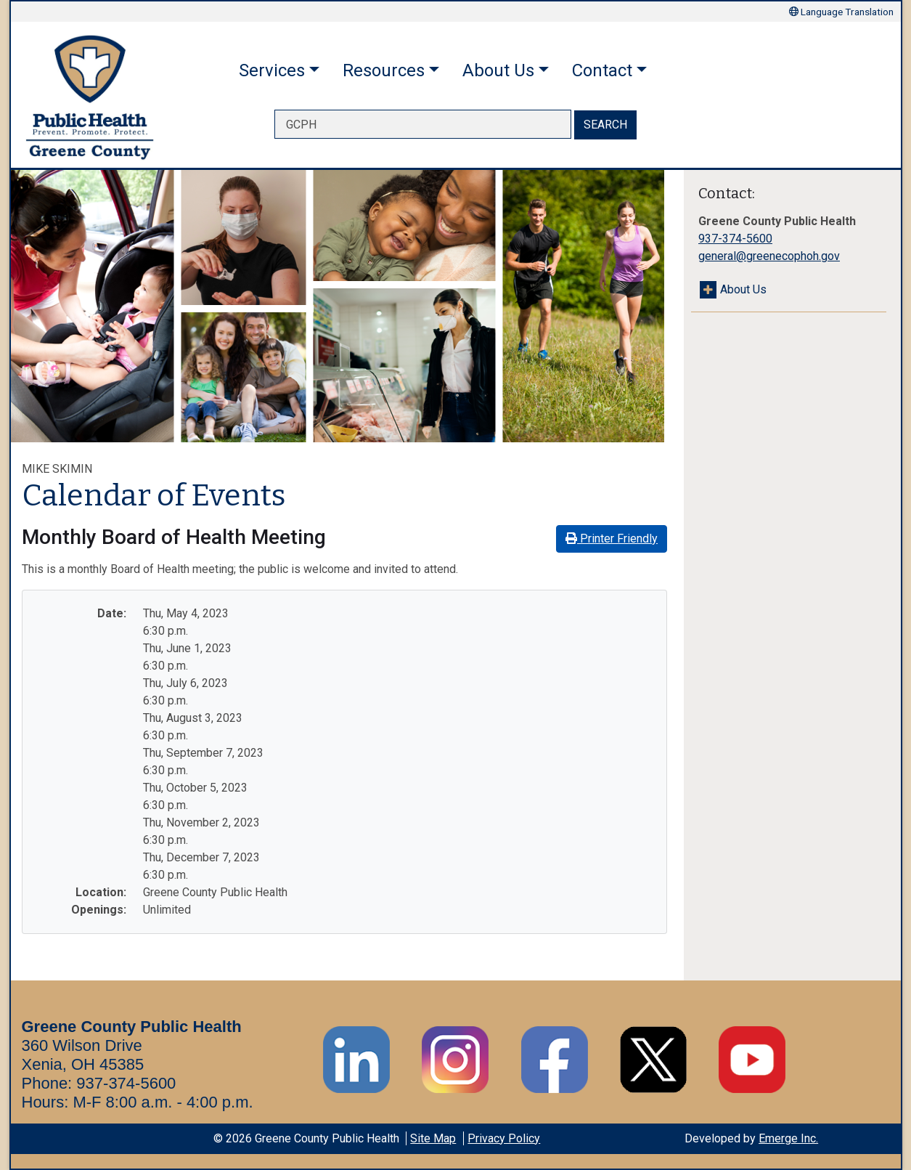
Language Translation (841, 11)
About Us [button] (498, 70)
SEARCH (605, 124)
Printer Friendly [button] (611, 538)
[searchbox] (422, 124)
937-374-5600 (735, 238)
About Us (743, 289)
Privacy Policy (503, 1138)
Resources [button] (384, 70)
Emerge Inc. (788, 1138)
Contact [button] (602, 70)
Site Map (433, 1138)
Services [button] (272, 70)
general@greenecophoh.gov (769, 256)
